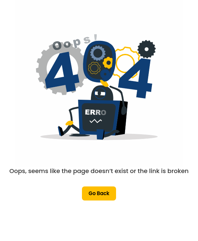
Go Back (99, 193)
